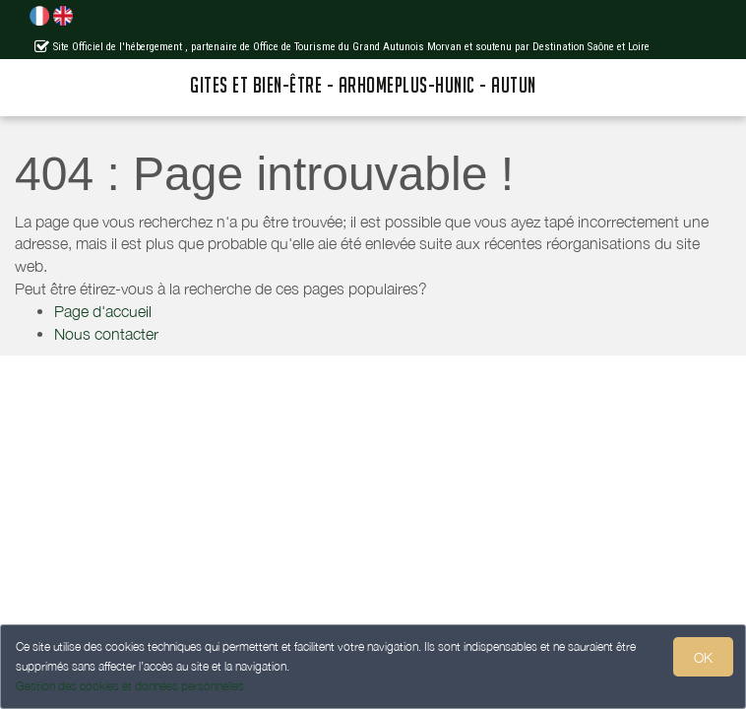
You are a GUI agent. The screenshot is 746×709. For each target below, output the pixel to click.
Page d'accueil (103, 311)
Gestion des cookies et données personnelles (130, 685)
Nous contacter (106, 334)
